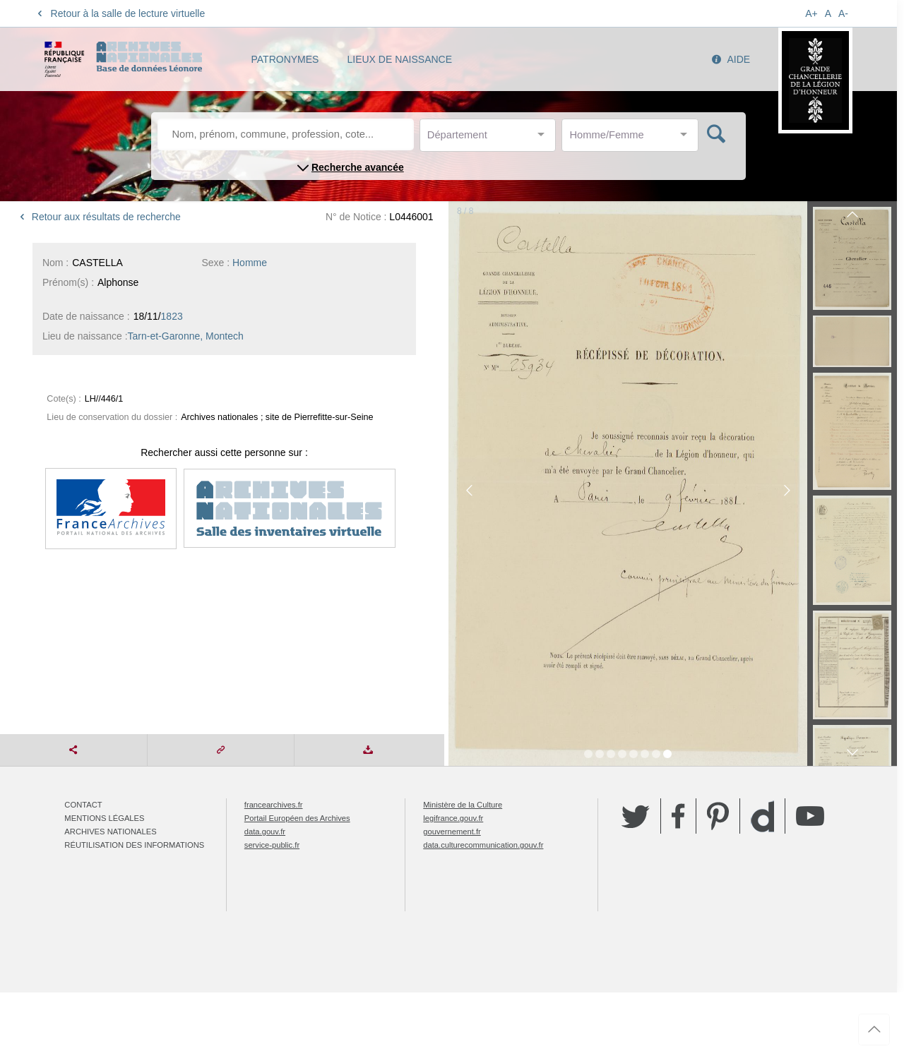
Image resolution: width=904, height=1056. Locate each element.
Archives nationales (110, 831)
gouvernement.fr (451, 831)
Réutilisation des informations (134, 845)
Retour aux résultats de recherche (97, 216)
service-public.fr (271, 845)
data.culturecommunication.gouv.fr (483, 845)
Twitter (636, 816)
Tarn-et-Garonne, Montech (186, 336)
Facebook (678, 816)
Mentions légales (104, 818)
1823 (172, 316)
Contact (83, 804)
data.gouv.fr (264, 831)
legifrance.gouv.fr (453, 818)
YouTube (810, 816)
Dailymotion (762, 816)
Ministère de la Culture (462, 804)
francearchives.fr (273, 804)
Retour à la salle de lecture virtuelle (119, 13)
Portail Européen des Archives (297, 818)
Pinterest (718, 816)
